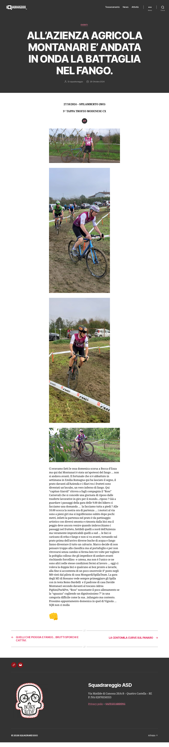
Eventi (84, 29)
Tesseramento (112, 9)
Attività (135, 9)
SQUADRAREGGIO (29, 740)
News (126, 9)
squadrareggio (76, 85)
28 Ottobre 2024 (97, 85)
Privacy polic (96, 708)
